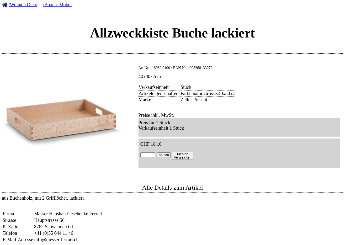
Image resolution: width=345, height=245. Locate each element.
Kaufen (164, 155)
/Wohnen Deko (23, 4)
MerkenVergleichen (182, 155)
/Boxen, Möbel (57, 4)
